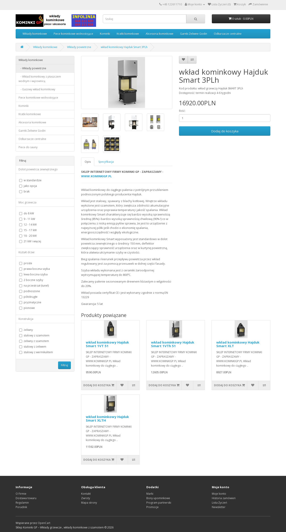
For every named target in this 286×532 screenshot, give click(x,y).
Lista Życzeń (219, 503)
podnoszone (29, 291)
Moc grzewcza (27, 202)
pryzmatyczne (30, 302)
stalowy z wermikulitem (36, 352)
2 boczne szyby (31, 280)
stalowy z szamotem (34, 335)
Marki (149, 494)
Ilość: (182, 111)
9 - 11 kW (27, 219)
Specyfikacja (106, 162)
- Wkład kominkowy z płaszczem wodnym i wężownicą (40, 79)
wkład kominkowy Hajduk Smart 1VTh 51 (172, 344)
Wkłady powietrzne (79, 47)
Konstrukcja (26, 319)
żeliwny (26, 330)
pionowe (27, 308)
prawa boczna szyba (34, 269)
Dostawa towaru (26, 498)
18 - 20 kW (28, 236)
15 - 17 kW (28, 230)
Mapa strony (89, 503)
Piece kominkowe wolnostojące (73, 34)
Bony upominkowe (158, 498)
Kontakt (86, 494)
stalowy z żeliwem (32, 346)
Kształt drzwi (26, 252)
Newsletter (218, 507)
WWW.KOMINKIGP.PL (96, 176)
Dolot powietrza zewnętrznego (38, 169)
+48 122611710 (172, 4)
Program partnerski (158, 503)
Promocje (152, 507)
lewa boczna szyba (33, 274)
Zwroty (85, 498)
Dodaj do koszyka (224, 131)
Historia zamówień (224, 498)
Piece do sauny (28, 147)
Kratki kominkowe (128, 34)
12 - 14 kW (28, 224)
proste (25, 263)
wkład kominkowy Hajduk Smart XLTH (107, 418)
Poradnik (21, 507)
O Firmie (21, 494)
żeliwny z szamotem (34, 341)
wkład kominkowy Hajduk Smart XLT (237, 344)
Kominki (105, 34)
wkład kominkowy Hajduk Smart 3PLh (124, 47)
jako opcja (28, 186)
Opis (88, 162)
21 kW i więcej (30, 241)
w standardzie (30, 180)
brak (24, 191)
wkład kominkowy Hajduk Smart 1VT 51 (107, 344)
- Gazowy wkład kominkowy (37, 89)
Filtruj (64, 365)
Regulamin (22, 503)
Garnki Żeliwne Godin (193, 34)
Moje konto (219, 494)
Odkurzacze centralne (228, 34)
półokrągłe (28, 297)
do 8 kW (26, 213)
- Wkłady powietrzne (32, 68)
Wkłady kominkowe (35, 34)
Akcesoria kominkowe (159, 34)
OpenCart (44, 523)
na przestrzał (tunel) (34, 285)
